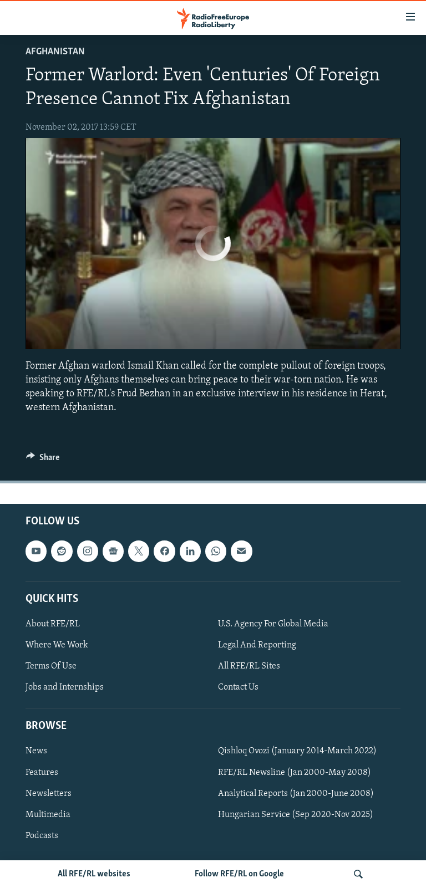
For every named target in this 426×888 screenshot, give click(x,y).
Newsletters (49, 793)
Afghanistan (55, 52)
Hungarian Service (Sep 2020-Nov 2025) (295, 814)
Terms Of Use (51, 666)
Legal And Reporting (257, 645)
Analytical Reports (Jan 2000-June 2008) (296, 793)
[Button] (42, 460)
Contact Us (238, 687)
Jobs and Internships (65, 687)
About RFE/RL (53, 624)
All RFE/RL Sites (249, 666)
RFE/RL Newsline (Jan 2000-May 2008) (294, 772)
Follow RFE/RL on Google (239, 874)
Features (42, 772)
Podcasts (42, 835)
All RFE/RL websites (94, 874)
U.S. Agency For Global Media (273, 624)
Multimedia (48, 814)
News (36, 751)
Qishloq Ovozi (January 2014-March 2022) (297, 751)
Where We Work (57, 645)
